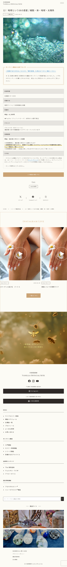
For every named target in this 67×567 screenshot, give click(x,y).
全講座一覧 (9, 422)
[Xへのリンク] (21, 198)
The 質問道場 (9, 467)
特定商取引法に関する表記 (20, 551)
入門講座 (8, 445)
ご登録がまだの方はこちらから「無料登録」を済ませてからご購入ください (31, 71)
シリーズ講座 (9, 451)
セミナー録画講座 (11, 448)
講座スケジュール (11, 419)
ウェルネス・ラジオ (11, 470)
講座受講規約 (16, 556)
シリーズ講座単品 (16, 209)
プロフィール (9, 426)
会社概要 (15, 559)
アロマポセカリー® (11, 486)
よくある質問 (9, 429)
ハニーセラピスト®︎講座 (13, 490)
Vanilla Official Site (12, 3)
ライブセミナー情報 (11, 416)
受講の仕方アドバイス (12, 454)
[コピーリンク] (46, 198)
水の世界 (33, 186)
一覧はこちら (33, 295)
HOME (5, 209)
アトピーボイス (10, 474)
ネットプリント (33, 160)
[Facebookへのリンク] (33, 198)
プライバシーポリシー (19, 554)
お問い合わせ (9, 432)
